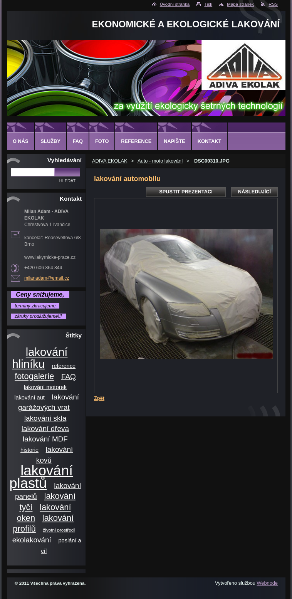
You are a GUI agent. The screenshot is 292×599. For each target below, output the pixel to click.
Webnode (267, 583)
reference (64, 366)
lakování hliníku (40, 358)
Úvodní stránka (175, 4)
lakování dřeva (45, 429)
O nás (21, 141)
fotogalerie (34, 376)
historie (29, 450)
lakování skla (45, 418)
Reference (136, 141)
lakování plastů (41, 477)
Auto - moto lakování (160, 161)
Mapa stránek (240, 4)
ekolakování (31, 540)
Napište (174, 141)
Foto (102, 141)
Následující (254, 192)
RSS (273, 4)
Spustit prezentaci (185, 192)
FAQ (68, 376)
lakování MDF (45, 439)
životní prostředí (59, 529)
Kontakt (210, 141)
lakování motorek (45, 387)
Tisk (208, 4)
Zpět (99, 398)
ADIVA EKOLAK (110, 161)
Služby (50, 141)
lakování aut (29, 397)
